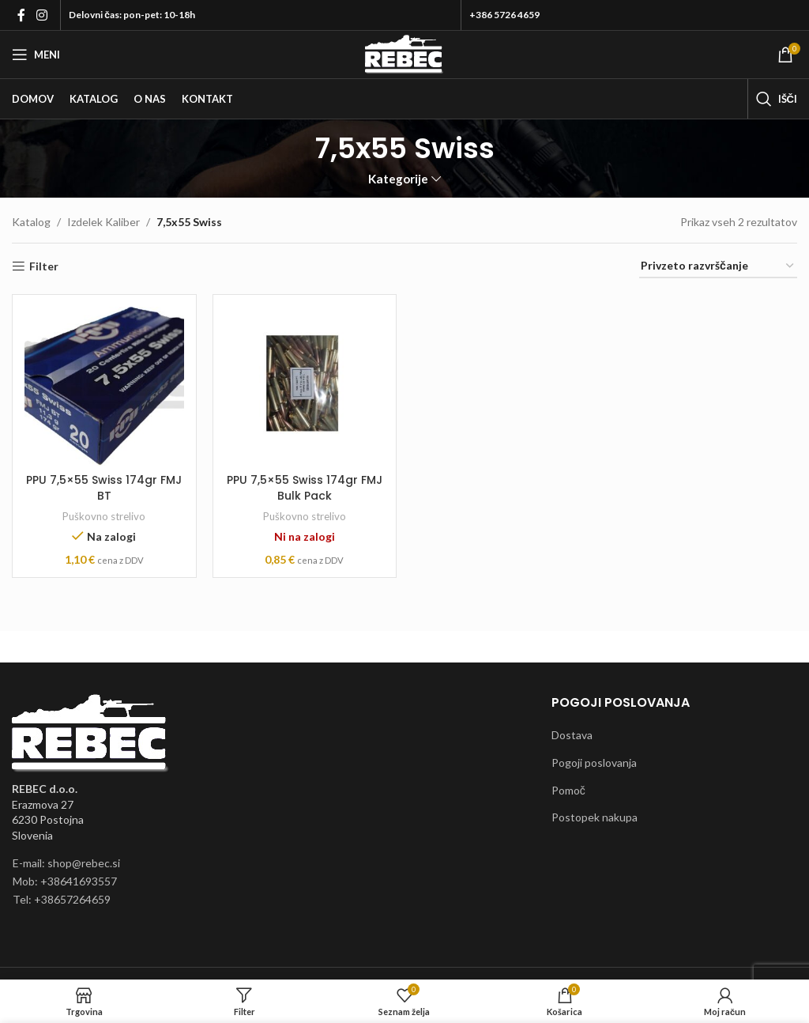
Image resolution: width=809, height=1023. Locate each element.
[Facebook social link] (21, 15)
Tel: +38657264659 (62, 899)
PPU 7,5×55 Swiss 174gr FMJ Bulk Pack (304, 488)
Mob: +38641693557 (65, 881)
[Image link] (91, 732)
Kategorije (398, 179)
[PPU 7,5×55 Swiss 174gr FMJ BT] (104, 386)
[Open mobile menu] (36, 54)
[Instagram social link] (41, 15)
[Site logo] (404, 53)
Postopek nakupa (594, 817)
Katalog (31, 221)
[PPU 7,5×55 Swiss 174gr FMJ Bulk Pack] (305, 386)
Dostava (572, 735)
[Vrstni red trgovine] (718, 266)
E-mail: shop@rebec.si (66, 863)
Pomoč (568, 790)
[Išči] (776, 99)
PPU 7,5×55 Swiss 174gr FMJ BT (104, 488)
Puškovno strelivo (103, 516)
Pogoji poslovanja (594, 762)
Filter (43, 266)
